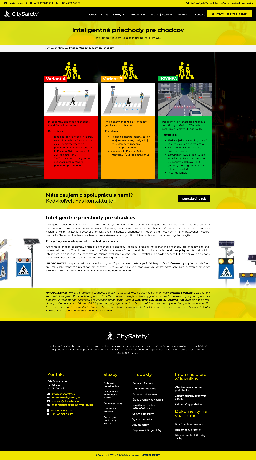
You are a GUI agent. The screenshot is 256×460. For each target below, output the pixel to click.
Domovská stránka (55, 47)
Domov (92, 14)
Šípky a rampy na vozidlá (147, 399)
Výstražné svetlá (142, 419)
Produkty (138, 14)
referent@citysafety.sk (66, 397)
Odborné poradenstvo (111, 385)
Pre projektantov (161, 14)
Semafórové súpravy (144, 394)
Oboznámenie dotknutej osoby (190, 437)
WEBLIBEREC (152, 455)
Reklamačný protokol (188, 429)
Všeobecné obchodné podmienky (188, 389)
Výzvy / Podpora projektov (229, 13)
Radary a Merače (142, 383)
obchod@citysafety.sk (65, 401)
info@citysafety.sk (63, 394)
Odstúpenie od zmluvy (189, 424)
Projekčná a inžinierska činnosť (111, 394)
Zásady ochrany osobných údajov (191, 397)
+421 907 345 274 (61, 410)
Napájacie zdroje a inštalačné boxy (143, 407)
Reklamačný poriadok (188, 404)
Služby (119, 14)
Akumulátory (140, 424)
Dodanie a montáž (110, 410)
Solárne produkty (143, 413)
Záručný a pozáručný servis (110, 420)
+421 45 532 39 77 (62, 414)
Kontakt (200, 14)
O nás (104, 14)
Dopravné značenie (144, 388)
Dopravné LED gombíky (147, 430)
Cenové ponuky (113, 403)
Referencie (183, 14)
